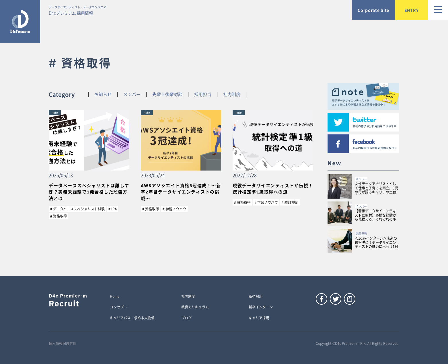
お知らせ (103, 94)
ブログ (186, 318)
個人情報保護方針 (62, 343)
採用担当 (202, 94)
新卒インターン (261, 307)
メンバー (132, 94)
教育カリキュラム (195, 307)
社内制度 (231, 94)
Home (115, 296)
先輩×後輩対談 (167, 94)
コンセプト (118, 307)
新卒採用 (255, 296)
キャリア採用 (259, 318)
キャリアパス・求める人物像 (132, 318)
